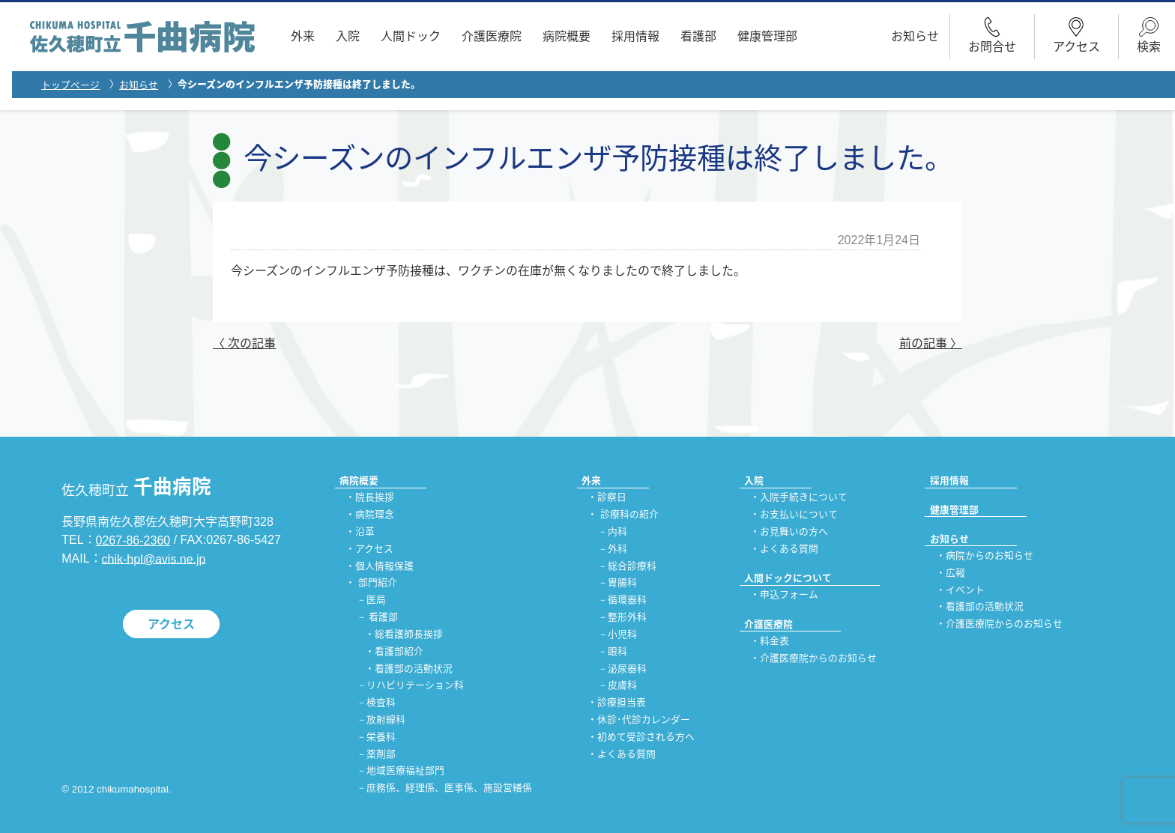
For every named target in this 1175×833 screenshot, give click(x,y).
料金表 (774, 640)
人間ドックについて (788, 578)
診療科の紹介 (629, 515)
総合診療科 (632, 566)
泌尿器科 (627, 668)
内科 (617, 531)
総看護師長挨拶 (409, 634)
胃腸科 (622, 583)
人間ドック (411, 36)
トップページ (70, 85)
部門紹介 (377, 583)
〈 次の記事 (244, 343)
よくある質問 (626, 754)
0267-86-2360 (133, 540)
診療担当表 (621, 703)
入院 (348, 36)
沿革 (365, 531)
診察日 (611, 497)
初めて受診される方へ (646, 736)
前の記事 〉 (930, 343)
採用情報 (635, 36)
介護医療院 (492, 36)
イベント (965, 590)
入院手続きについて (804, 497)
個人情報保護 (384, 566)
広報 (955, 572)
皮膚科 (622, 685)
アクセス (171, 623)
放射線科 (385, 719)
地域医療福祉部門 (405, 771)
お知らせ (915, 36)
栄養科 (381, 736)
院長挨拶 (374, 497)
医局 (376, 600)
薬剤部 (381, 754)
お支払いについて (799, 515)
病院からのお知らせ (989, 555)
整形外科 (627, 617)
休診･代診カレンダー (643, 719)
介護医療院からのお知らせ (818, 658)
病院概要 (566, 36)
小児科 (622, 634)
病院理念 (374, 515)
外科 (617, 548)
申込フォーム (789, 595)
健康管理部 (767, 36)
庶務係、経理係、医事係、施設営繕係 (449, 788)
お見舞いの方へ (794, 531)
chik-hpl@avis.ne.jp (154, 558)
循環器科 (627, 600)
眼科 (617, 651)
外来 (303, 36)
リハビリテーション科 (415, 685)
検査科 (381, 703)
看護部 (698, 36)
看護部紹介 (399, 651)
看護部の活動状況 (414, 668)
